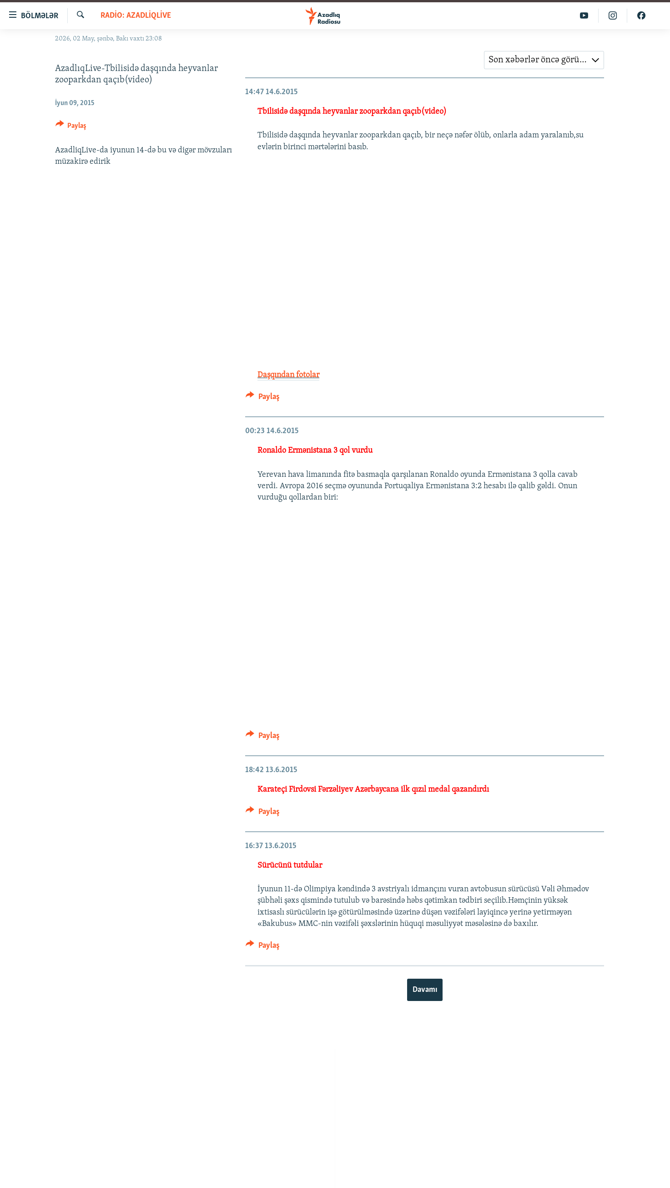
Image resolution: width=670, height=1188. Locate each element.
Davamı (425, 990)
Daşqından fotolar (288, 375)
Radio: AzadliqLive (136, 15)
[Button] (71, 127)
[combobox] (544, 60)
